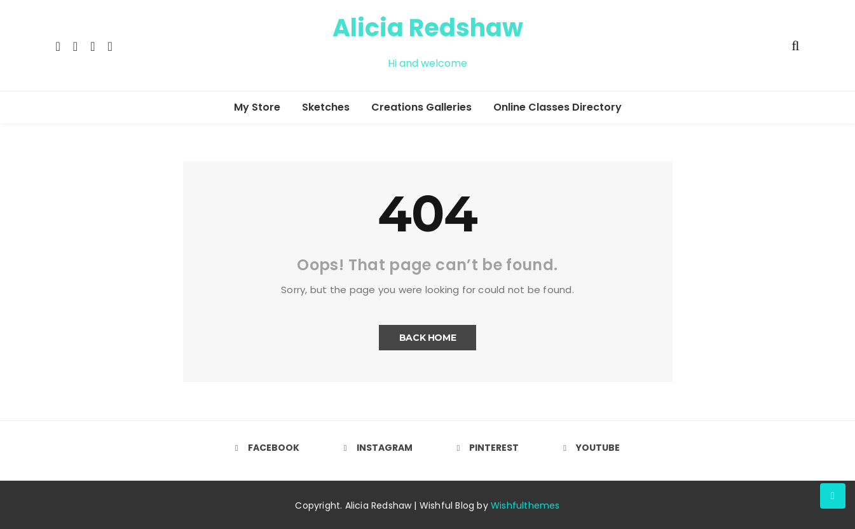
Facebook (267, 447)
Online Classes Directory (557, 107)
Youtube (591, 447)
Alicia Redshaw (427, 28)
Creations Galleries (421, 107)
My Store (257, 107)
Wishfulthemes (525, 505)
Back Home (427, 337)
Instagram (378, 447)
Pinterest (488, 447)
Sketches (326, 107)
